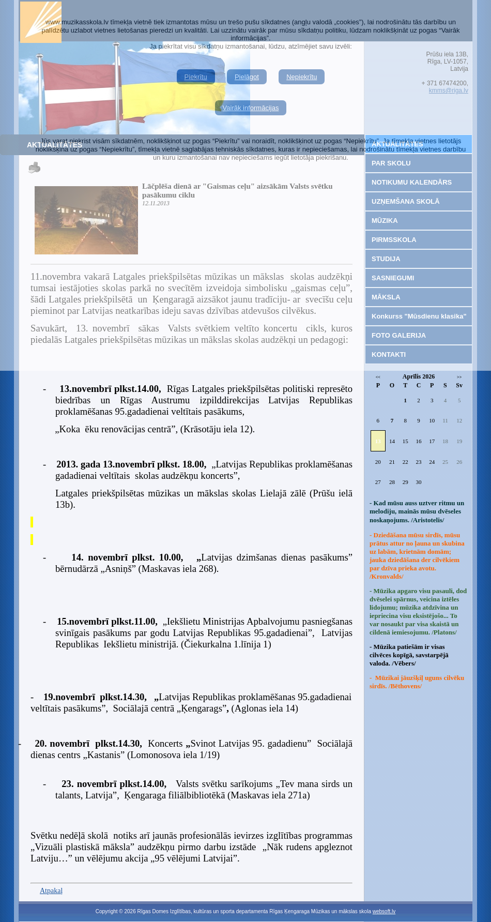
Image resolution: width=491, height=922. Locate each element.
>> (459, 377)
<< (378, 377)
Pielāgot (247, 77)
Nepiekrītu (301, 77)
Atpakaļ (51, 891)
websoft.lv (384, 911)
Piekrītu (196, 77)
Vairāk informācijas (251, 108)
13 (378, 441)
